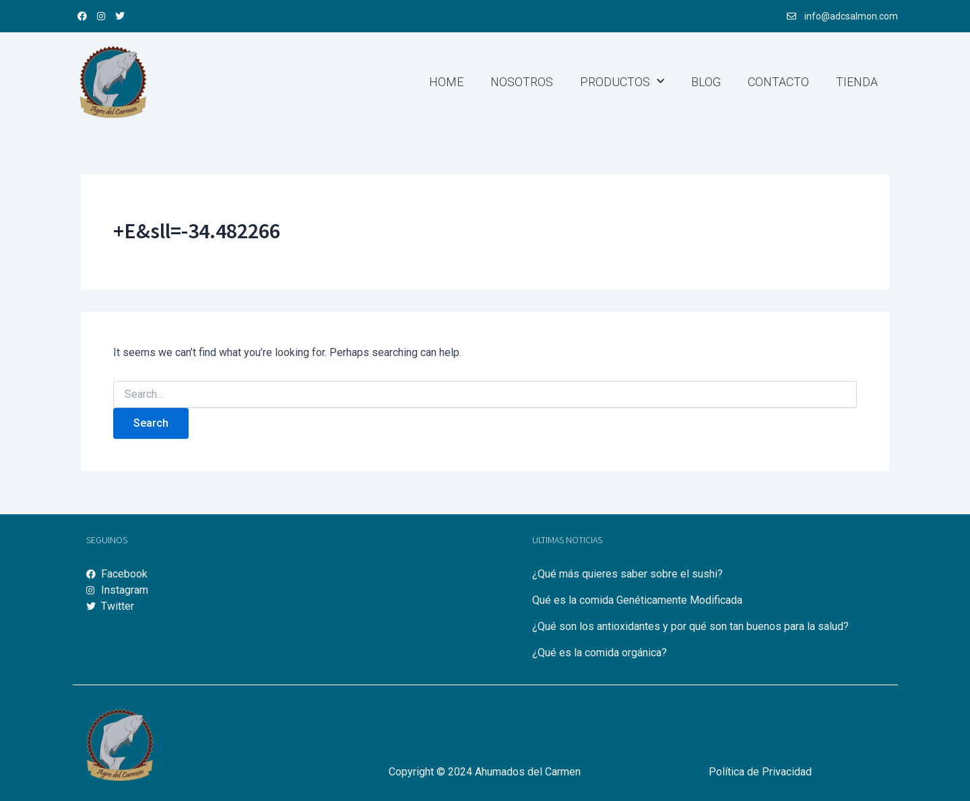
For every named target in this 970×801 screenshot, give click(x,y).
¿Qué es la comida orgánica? (599, 652)
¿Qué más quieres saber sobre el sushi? (627, 573)
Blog (706, 82)
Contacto (778, 82)
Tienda (857, 82)
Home (446, 82)
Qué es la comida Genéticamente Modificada (637, 600)
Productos (622, 82)
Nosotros (521, 82)
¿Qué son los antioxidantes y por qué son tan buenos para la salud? (690, 626)
